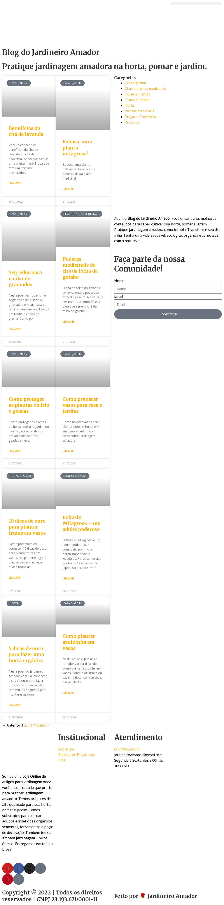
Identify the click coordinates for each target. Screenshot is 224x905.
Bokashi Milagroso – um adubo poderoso (82, 524)
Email (118, 296)
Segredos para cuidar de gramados (25, 279)
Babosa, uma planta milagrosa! (77, 148)
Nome (119, 280)
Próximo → (42, 725)
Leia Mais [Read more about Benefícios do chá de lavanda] (14, 183)
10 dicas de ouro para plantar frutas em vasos (27, 527)
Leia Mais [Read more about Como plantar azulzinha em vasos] (68, 693)
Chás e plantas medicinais (146, 88)
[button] (196, 3)
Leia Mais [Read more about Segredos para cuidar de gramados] (14, 329)
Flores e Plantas (138, 94)
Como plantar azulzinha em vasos (79, 642)
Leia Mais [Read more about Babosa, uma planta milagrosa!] (68, 189)
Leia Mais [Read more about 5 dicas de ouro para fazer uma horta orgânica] (14, 705)
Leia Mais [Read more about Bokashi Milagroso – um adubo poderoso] (68, 578)
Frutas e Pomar (137, 99)
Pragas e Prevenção (141, 116)
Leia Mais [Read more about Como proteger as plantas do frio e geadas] (14, 451)
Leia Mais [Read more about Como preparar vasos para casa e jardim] (68, 451)
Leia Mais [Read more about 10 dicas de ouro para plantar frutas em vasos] (14, 577)
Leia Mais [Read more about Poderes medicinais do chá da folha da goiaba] (68, 322)
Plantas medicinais (140, 111)
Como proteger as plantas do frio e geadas (29, 405)
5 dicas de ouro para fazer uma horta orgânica (26, 655)
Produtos (132, 122)
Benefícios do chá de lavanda (26, 131)
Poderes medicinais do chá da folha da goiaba (80, 268)
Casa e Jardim (136, 83)
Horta (129, 105)
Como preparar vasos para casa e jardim (82, 405)
